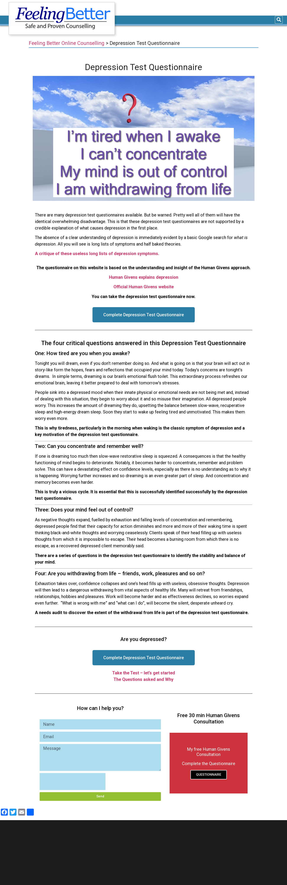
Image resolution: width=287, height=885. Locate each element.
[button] (143, 314)
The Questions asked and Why (143, 679)
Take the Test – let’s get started (143, 672)
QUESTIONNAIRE (208, 775)
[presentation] (72, 781)
